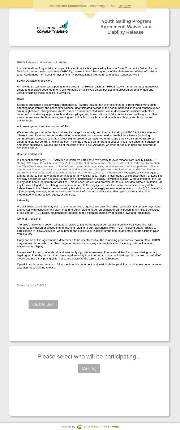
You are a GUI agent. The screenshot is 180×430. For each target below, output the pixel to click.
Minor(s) (89, 368)
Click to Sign (43, 304)
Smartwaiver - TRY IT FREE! (102, 426)
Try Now (124, 6)
